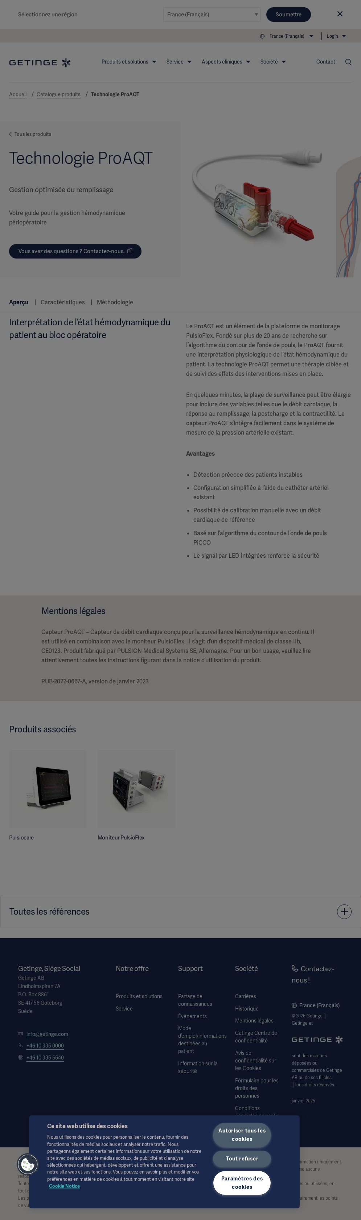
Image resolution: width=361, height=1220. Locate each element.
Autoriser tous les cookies (242, 1134)
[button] (28, 1164)
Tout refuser (242, 1158)
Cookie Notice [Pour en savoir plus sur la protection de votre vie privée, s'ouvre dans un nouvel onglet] (64, 1186)
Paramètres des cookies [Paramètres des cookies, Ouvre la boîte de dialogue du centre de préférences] (242, 1182)
